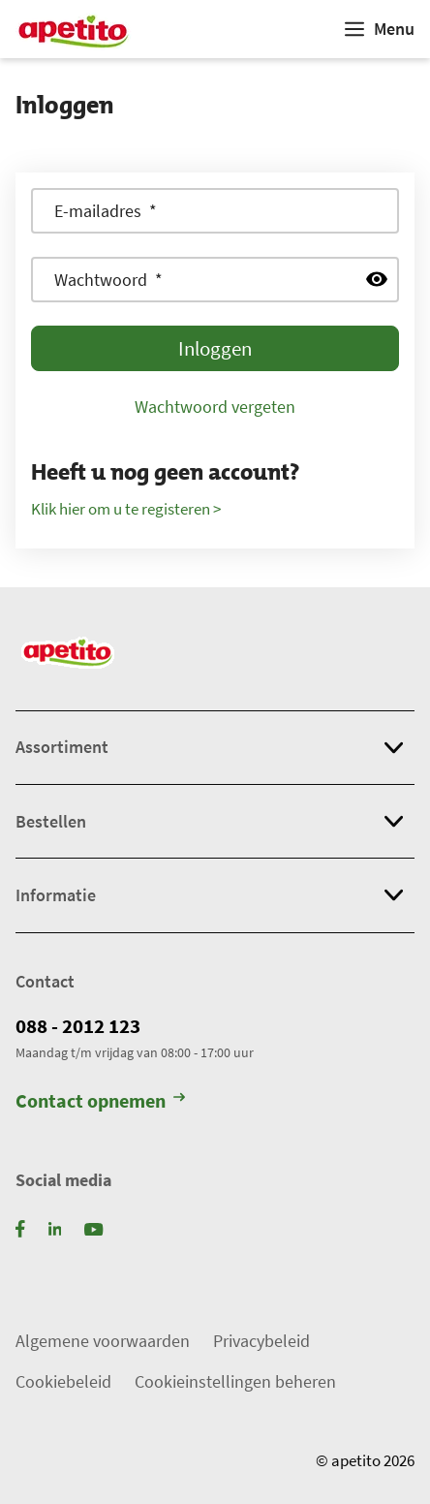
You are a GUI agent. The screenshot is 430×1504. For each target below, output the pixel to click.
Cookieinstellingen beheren (235, 1381)
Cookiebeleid (63, 1381)
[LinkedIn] (55, 1227)
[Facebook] (20, 1227)
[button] (215, 747)
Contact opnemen (100, 1101)
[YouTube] (93, 1227)
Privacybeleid (261, 1341)
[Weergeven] (380, 29)
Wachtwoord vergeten (215, 406)
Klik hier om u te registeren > (126, 508)
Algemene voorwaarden (102, 1341)
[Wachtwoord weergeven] (376, 279)
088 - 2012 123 (77, 1026)
